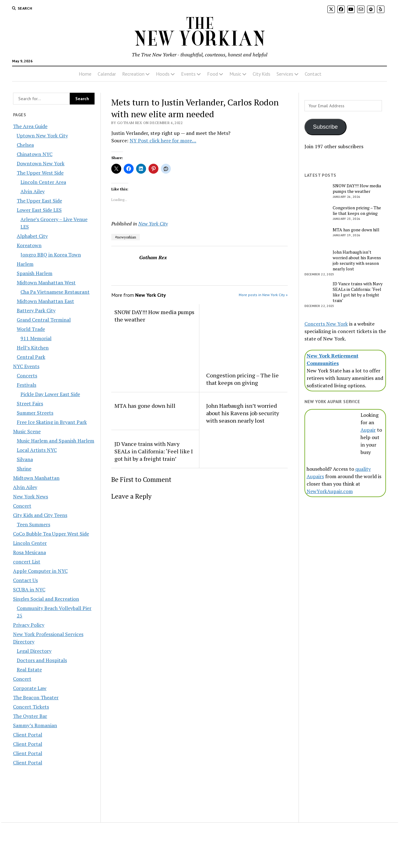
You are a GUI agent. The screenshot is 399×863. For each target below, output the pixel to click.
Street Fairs (30, 403)
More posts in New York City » (263, 294)
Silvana (25, 459)
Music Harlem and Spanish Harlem (55, 440)
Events (188, 74)
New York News (30, 496)
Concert (22, 505)
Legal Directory (34, 650)
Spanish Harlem (34, 273)
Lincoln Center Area (43, 182)
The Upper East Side (39, 200)
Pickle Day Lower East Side (50, 394)
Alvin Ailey (32, 191)
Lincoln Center (30, 543)
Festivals (26, 384)
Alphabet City (32, 236)
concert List (26, 561)
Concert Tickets (31, 706)
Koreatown (29, 245)
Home (85, 74)
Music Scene (27, 431)
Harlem (25, 263)
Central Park (31, 357)
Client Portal (27, 734)
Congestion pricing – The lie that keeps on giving (242, 378)
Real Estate (29, 669)
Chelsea (25, 144)
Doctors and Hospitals (42, 660)
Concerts (27, 375)
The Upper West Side (40, 172)
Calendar (107, 74)
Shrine (24, 468)
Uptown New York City (42, 135)
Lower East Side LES (39, 210)
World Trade (31, 329)
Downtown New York (40, 163)
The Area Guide (30, 126)
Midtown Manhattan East (45, 301)
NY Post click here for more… (163, 140)
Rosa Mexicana (29, 552)
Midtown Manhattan (36, 477)
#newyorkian (125, 237)
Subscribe (325, 127)
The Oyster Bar (30, 716)
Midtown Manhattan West (46, 282)
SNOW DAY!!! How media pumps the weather (154, 315)
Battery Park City (36, 310)
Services (285, 74)
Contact (313, 74)
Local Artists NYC (37, 450)
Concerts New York (326, 323)
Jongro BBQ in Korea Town (50, 254)
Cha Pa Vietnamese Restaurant (55, 291)
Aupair (368, 429)
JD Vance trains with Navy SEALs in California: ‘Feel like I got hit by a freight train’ (153, 451)
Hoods (163, 74)
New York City (153, 223)
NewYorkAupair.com (330, 491)
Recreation (133, 74)
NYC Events (26, 366)
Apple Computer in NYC (40, 570)
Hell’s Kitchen (33, 347)
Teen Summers (33, 524)
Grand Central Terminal (44, 319)
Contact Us (25, 580)
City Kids (261, 74)
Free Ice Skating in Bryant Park (52, 422)
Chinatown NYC (34, 154)
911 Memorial (35, 338)
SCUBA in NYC (29, 589)
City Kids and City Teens (40, 515)
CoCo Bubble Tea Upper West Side (51, 533)
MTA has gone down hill (144, 405)
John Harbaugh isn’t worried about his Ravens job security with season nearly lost (242, 413)
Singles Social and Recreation (46, 598)
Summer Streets (35, 412)
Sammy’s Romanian (35, 725)
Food (212, 74)
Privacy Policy (28, 624)
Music (235, 74)
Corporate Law (30, 688)
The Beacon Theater (36, 697)
